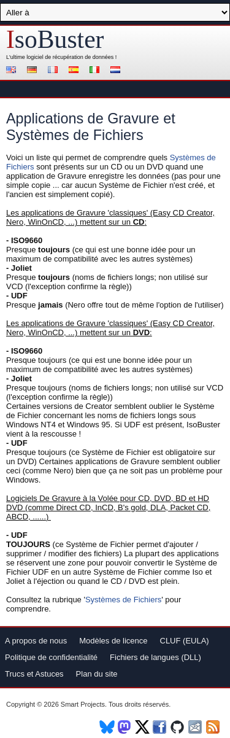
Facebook (160, 727)
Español (75, 71)
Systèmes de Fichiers (123, 599)
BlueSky (107, 727)
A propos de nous (36, 640)
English (13, 71)
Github (178, 727)
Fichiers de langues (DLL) (155, 657)
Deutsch (33, 71)
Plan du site (97, 673)
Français (54, 71)
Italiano (96, 71)
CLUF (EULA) (184, 640)
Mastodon (124, 727)
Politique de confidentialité (51, 657)
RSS (213, 727)
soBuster (55, 39)
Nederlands (117, 71)
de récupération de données (79, 57)
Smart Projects (83, 704)
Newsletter (196, 727)
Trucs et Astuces (34, 673)
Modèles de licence (113, 640)
